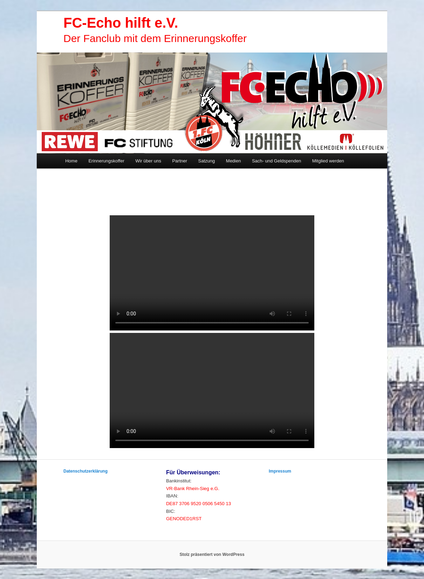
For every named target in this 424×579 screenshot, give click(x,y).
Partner (179, 160)
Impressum (280, 471)
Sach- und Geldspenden (276, 160)
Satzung (206, 160)
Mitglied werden (328, 160)
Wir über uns (148, 160)
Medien (233, 160)
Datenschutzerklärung (85, 471)
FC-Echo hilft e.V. (120, 22)
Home (71, 160)
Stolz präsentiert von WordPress (211, 554)
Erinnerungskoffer (106, 160)
